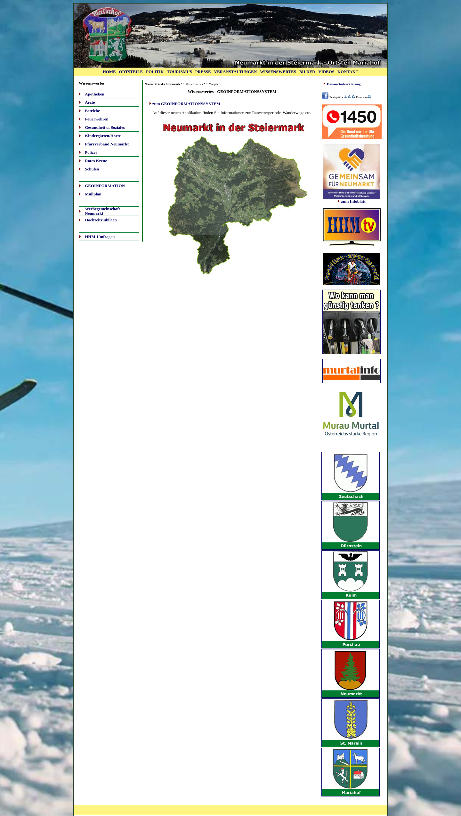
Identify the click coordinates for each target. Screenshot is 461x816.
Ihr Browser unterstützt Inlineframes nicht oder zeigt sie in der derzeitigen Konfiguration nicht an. (352, 228)
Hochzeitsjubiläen (101, 220)
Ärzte (90, 102)
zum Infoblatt (351, 199)
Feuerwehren (96, 119)
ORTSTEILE (131, 71)
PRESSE (203, 71)
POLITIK (155, 71)
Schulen (92, 169)
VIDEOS (326, 71)
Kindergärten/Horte (103, 135)
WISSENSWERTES (278, 71)
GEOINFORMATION (105, 185)
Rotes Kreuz (96, 160)
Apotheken (94, 94)
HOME (109, 71)
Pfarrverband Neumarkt (107, 144)
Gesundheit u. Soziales (105, 127)
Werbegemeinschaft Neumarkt (102, 211)
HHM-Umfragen (100, 236)
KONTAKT (348, 71)
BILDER (307, 71)
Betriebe (92, 110)
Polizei (91, 152)
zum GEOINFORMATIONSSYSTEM (186, 103)
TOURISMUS (179, 71)
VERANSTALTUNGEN (235, 71)
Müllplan (93, 194)
